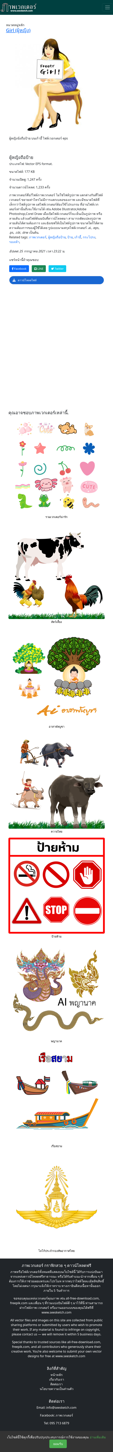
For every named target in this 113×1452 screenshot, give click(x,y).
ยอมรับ (58, 1444)
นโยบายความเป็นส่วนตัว (56, 1389)
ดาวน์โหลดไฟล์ (25, 280)
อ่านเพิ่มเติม (98, 1437)
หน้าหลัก (57, 1375)
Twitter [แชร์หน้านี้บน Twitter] (57, 269)
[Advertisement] (56, 318)
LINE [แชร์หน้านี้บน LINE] (38, 269)
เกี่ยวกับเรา (56, 1379)
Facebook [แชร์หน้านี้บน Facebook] (19, 269)
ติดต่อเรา (56, 1384)
